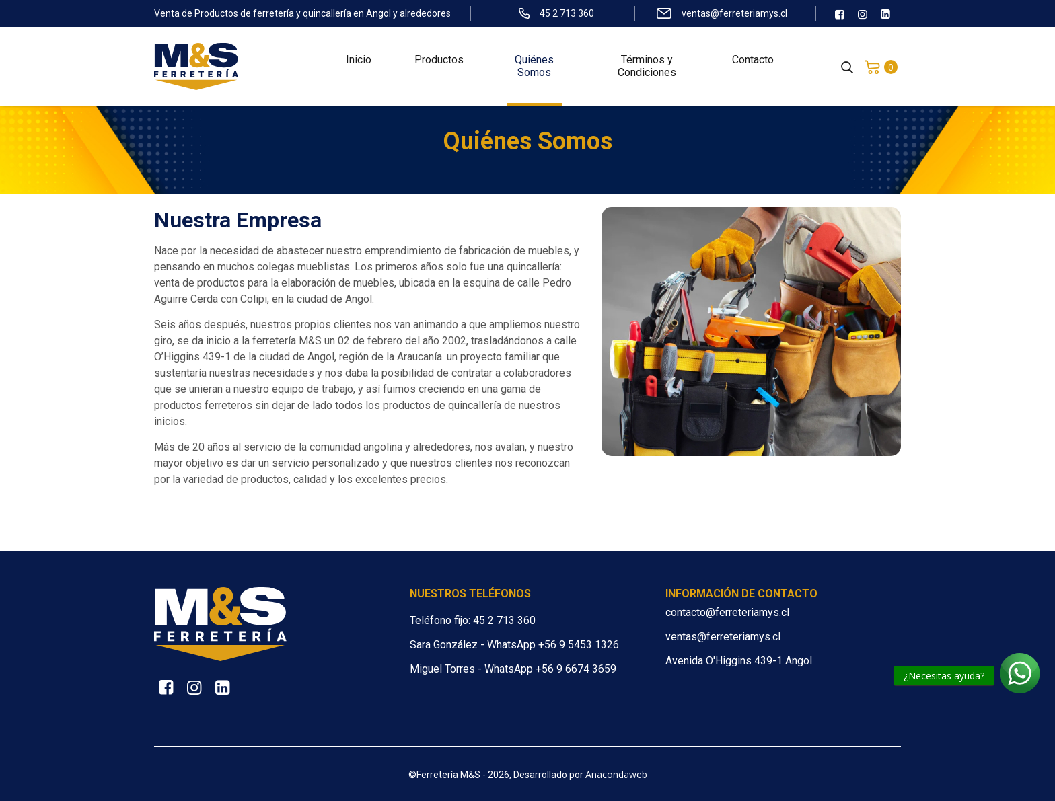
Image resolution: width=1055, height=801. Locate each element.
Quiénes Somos (534, 67)
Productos (439, 60)
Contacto (753, 60)
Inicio (358, 60)
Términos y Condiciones (647, 67)
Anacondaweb (616, 774)
